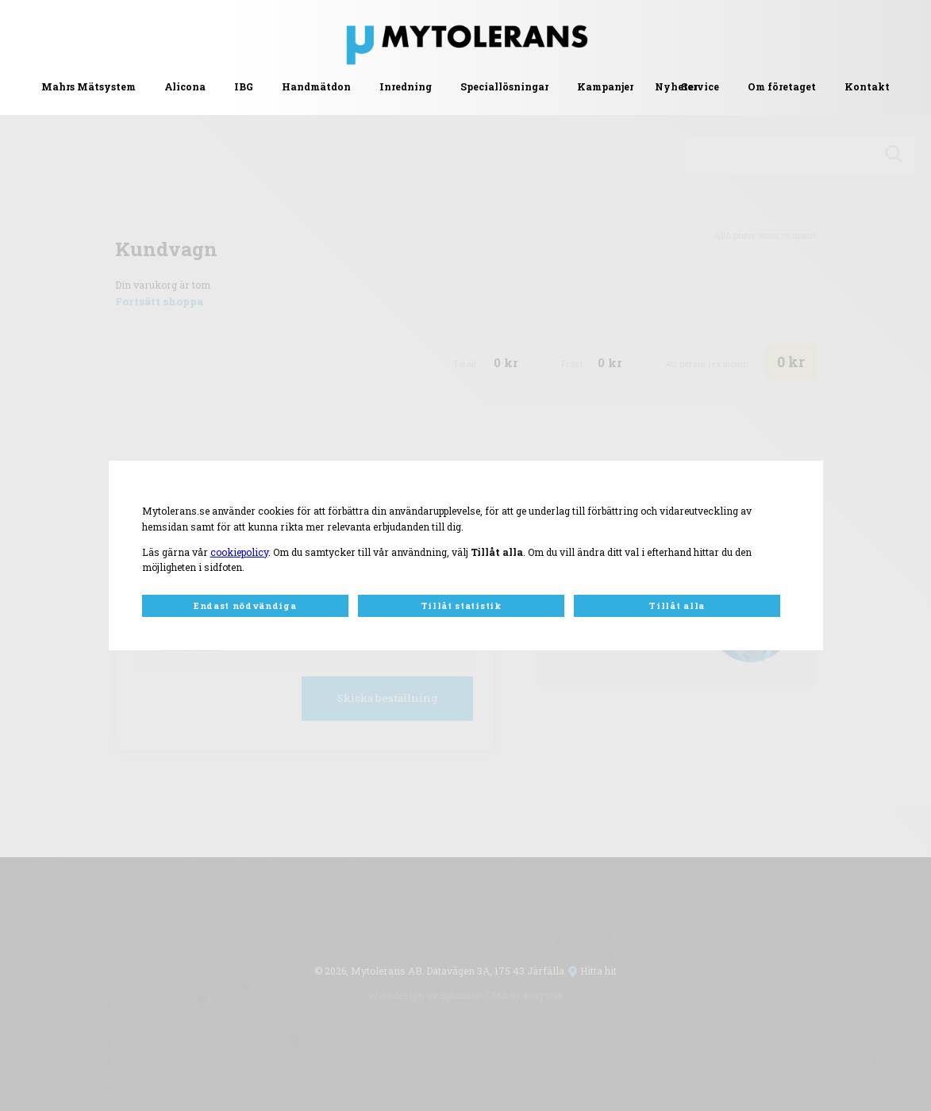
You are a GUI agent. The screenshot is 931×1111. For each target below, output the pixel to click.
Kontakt (867, 86)
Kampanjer (605, 86)
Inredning (405, 86)
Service (700, 86)
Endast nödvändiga (245, 605)
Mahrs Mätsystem (88, 86)
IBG (243, 86)
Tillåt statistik (461, 605)
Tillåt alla (676, 605)
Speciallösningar (504, 86)
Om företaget (782, 86)
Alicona (185, 86)
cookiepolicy (239, 552)
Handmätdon (316, 86)
